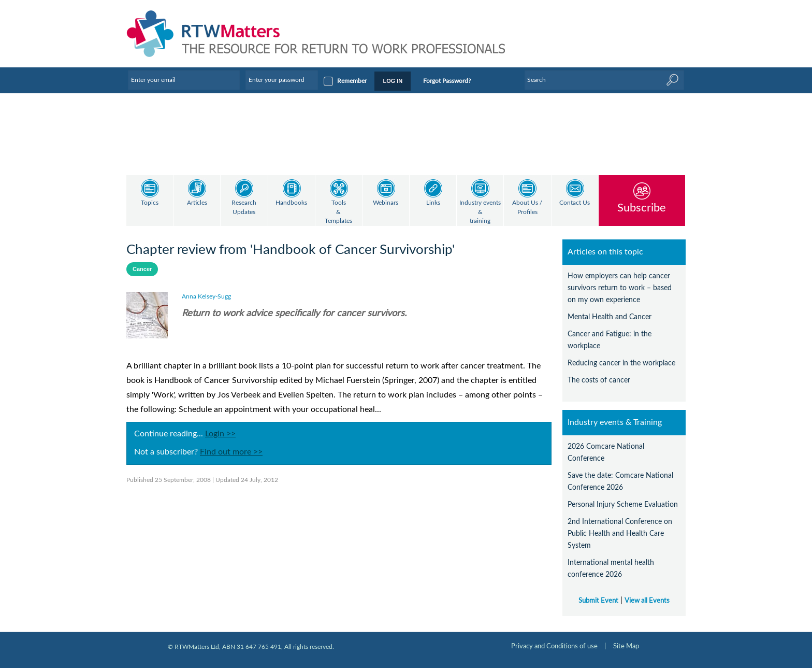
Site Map (626, 646)
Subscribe (641, 207)
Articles (197, 203)
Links (433, 203)
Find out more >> (231, 452)
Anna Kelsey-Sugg (206, 296)
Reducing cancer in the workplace (621, 363)
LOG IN (392, 81)
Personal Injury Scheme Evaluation (623, 504)
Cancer (142, 269)
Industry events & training (480, 212)
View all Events (647, 600)
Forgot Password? (447, 81)
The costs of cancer (599, 380)
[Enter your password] (281, 80)
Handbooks (291, 203)
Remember (352, 81)
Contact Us (574, 203)
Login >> (220, 434)
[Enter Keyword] (604, 80)
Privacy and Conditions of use (554, 646)
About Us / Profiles (527, 207)
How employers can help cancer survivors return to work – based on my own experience (620, 288)
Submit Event (598, 600)
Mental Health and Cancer (609, 317)
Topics (149, 203)
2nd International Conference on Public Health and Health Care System (620, 533)
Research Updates (243, 207)
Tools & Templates (338, 212)
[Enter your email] (184, 80)
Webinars (385, 203)
